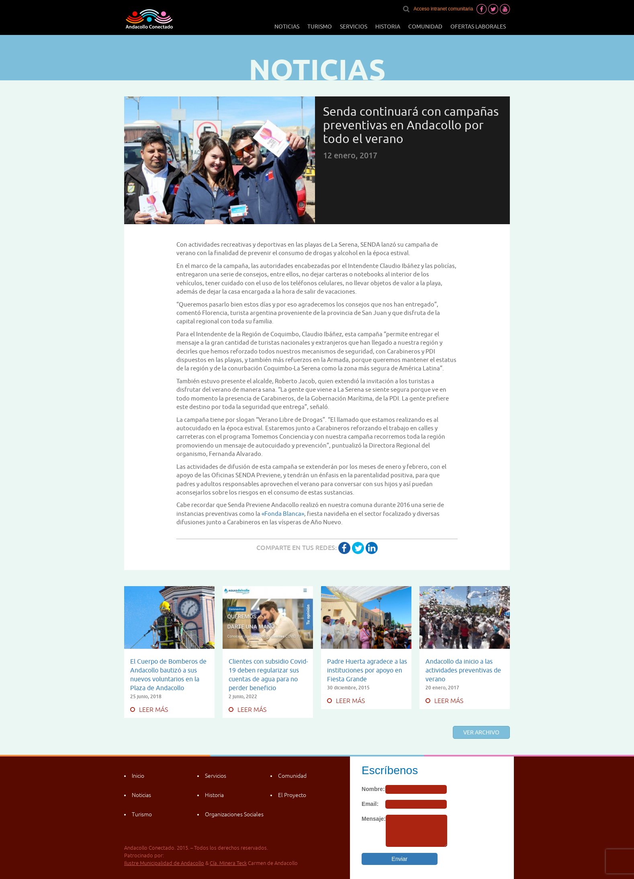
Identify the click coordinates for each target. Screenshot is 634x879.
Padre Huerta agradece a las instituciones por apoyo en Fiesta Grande (367, 670)
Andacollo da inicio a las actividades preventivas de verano (463, 670)
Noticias (286, 26)
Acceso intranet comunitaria (443, 9)
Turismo (319, 26)
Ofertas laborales (478, 26)
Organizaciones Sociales (234, 814)
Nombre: (373, 789)
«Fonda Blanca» (283, 513)
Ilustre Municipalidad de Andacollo (164, 863)
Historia (387, 26)
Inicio (138, 776)
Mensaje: (374, 819)
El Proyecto (292, 795)
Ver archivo (481, 732)
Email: (370, 804)
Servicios (353, 26)
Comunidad (425, 26)
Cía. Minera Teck (228, 863)
